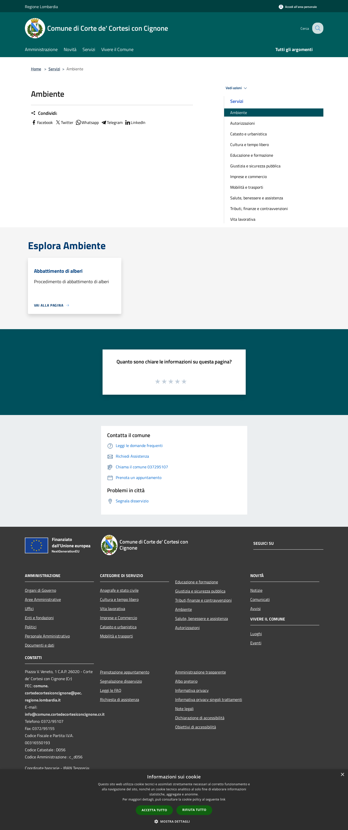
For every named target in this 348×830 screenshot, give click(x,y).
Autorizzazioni (242, 123)
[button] (174, 821)
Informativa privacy (192, 690)
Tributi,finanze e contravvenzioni (203, 600)
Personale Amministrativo (47, 636)
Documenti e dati (39, 645)
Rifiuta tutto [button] (194, 810)
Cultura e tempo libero (249, 144)
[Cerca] (317, 28)
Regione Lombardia (41, 7)
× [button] (342, 775)
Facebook (42, 122)
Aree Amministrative (43, 599)
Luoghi (256, 634)
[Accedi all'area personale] (297, 7)
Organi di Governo (40, 590)
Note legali (184, 709)
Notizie (256, 590)
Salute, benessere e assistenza (256, 198)
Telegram (112, 122)
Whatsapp (87, 122)
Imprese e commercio (248, 176)
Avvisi (255, 608)
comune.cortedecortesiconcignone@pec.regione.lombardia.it (53, 693)
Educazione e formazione (251, 155)
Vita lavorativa (242, 219)
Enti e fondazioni (39, 618)
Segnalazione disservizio (121, 681)
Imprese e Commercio (118, 618)
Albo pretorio (186, 681)
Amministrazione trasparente (200, 672)
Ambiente (238, 112)
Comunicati (260, 599)
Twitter (64, 122)
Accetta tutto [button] (154, 810)
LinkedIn (135, 122)
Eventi (255, 643)
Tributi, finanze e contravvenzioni (259, 208)
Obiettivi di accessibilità (195, 727)
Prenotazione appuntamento (124, 672)
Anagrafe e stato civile (119, 590)
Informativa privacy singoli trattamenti (208, 699)
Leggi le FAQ (110, 690)
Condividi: (44, 113)
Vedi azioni (237, 88)
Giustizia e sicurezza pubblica (255, 166)
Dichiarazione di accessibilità (199, 718)
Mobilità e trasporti (246, 187)
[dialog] (174, 799)
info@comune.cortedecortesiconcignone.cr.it (65, 714)
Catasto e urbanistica (248, 134)
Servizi (54, 69)
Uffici (29, 608)
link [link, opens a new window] (222, 799)
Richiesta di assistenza (119, 699)
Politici (31, 627)
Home (36, 69)
